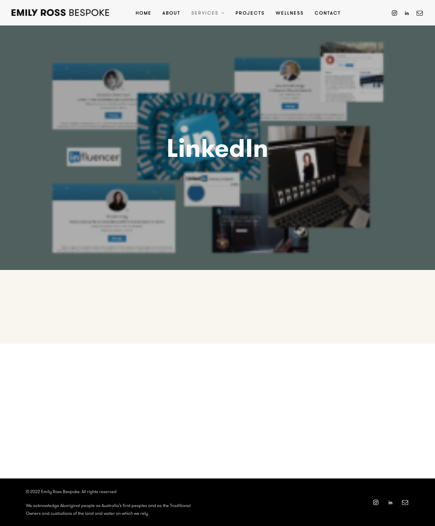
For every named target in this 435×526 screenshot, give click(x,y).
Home (144, 13)
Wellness (290, 13)
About (171, 13)
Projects (250, 13)
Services (208, 13)
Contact (328, 13)
